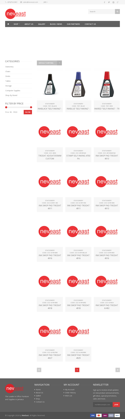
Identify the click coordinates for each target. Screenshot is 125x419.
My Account (69, 390)
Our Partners (73, 24)
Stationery (9, 66)
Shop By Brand (11, 95)
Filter (27, 112)
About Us (29, 24)
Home (8, 24)
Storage (8, 86)
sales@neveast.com (30, 2)
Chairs (7, 71)
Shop (16, 24)
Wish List (68, 396)
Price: (7, 112)
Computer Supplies (12, 90)
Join (116, 404)
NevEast (25, 415)
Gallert (38, 396)
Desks (7, 76)
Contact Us (90, 24)
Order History (70, 393)
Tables (8, 81)
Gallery (41, 24)
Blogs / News (56, 24)
